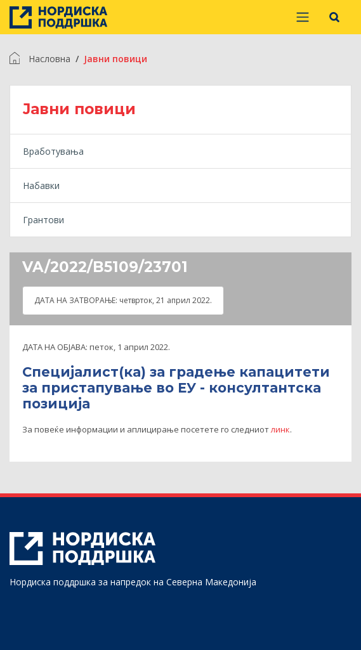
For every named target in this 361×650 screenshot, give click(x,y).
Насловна (49, 59)
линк (280, 429)
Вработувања (53, 151)
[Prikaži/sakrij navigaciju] (302, 17)
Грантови (43, 220)
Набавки (41, 185)
